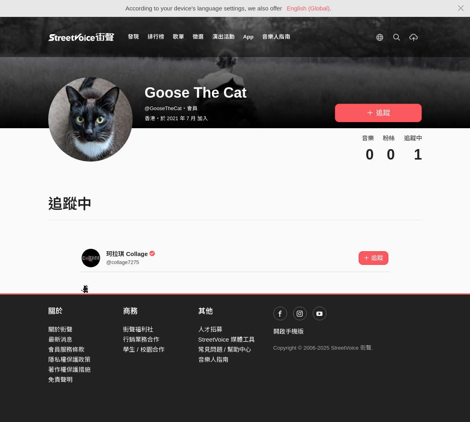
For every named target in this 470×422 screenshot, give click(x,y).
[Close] (461, 8)
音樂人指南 (276, 37)
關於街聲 (60, 329)
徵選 (198, 37)
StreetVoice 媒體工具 (226, 339)
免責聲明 (60, 379)
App (248, 37)
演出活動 (223, 37)
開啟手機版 (288, 331)
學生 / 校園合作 (143, 349)
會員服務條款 (66, 349)
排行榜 (156, 37)
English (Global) (308, 8)
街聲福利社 (138, 329)
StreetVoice (81, 37)
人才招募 (210, 329)
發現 (133, 37)
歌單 (178, 37)
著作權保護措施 (69, 369)
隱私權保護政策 (69, 359)
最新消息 (60, 339)
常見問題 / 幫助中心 (225, 349)
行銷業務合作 (141, 339)
